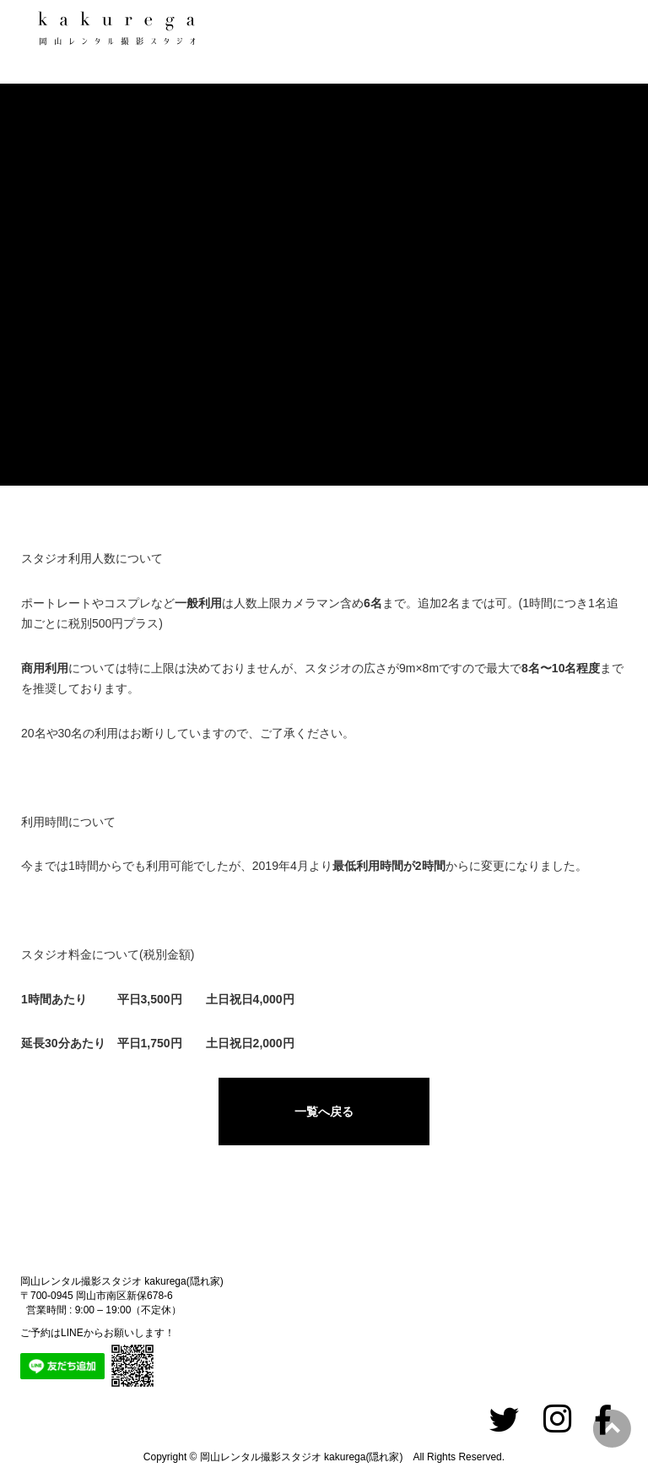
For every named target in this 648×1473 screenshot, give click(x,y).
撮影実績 (48, 253)
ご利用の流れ (48, 316)
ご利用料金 (48, 380)
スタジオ (48, 190)
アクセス (48, 443)
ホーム (48, 126)
